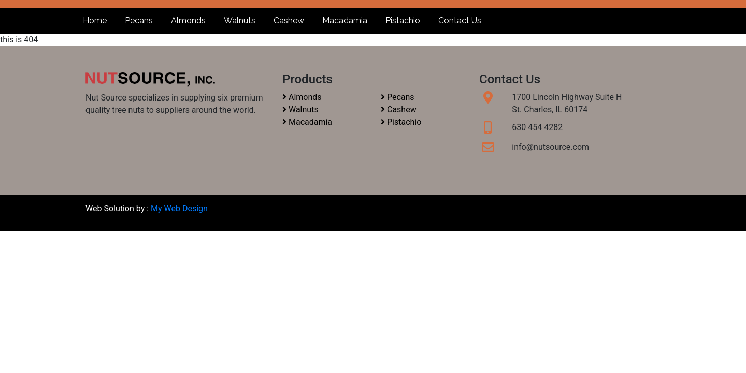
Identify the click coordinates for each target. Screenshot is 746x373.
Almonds (188, 20)
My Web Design (179, 208)
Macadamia (344, 20)
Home (95, 20)
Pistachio (402, 20)
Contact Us (459, 20)
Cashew (289, 20)
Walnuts (239, 20)
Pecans (139, 20)
